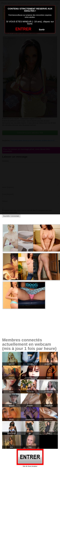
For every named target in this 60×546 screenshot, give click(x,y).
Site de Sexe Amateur (30, 466)
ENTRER (23, 29)
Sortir (42, 29)
